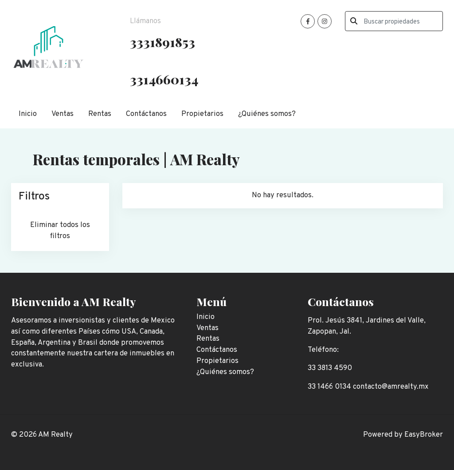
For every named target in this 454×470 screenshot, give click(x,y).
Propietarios (202, 114)
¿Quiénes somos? (267, 114)
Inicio (28, 114)
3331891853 (162, 41)
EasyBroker (423, 434)
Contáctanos (146, 114)
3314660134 (164, 79)
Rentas (99, 114)
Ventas (62, 114)
